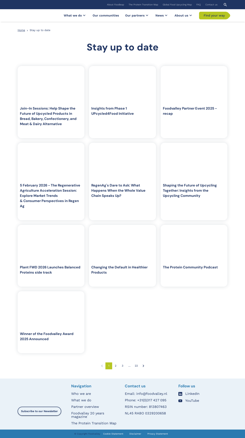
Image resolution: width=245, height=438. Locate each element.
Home (21, 30)
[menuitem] (115, 4)
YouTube (192, 401)
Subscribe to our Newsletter (39, 411)
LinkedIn (192, 394)
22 (137, 366)
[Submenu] (84, 15)
